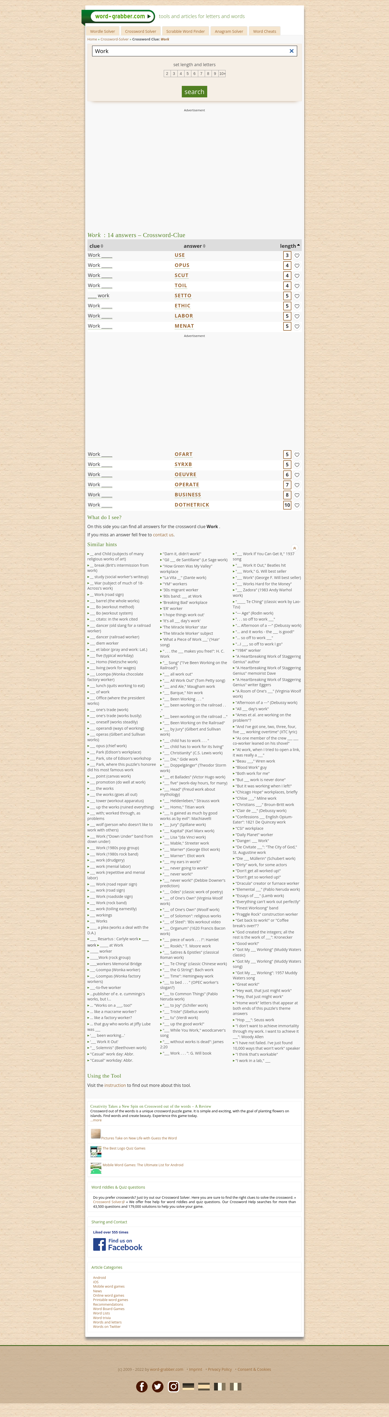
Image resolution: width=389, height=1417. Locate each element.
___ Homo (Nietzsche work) (114, 661)
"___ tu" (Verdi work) (180, 1017)
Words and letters (107, 1322)
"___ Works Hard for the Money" (264, 583)
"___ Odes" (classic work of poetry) (193, 891)
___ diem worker (104, 643)
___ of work (100, 691)
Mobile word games (109, 1286)
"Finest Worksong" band (257, 907)
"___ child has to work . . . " (186, 740)
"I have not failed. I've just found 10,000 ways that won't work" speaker (266, 1045)
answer (193, 246)
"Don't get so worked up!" (258, 877)
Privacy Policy (220, 1369)
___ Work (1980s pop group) (114, 847)
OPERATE (187, 484)
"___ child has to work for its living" (193, 746)
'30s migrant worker (180, 589)
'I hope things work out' (183, 614)
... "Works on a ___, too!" (111, 1005)
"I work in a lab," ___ (253, 1060)
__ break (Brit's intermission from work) (118, 568)
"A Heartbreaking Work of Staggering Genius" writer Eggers (267, 682)
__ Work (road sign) (107, 594)
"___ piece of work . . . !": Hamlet (191, 939)
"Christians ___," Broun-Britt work (265, 804)
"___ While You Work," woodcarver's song (193, 1033)
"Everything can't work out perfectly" (268, 901)
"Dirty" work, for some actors (261, 864)
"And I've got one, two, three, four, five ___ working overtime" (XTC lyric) (265, 729)
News (97, 1291)
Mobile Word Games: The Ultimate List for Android (143, 1165)
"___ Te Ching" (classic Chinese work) (195, 963)
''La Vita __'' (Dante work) (184, 577)
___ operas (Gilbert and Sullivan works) (116, 737)
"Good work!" (247, 943)
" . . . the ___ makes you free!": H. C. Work (192, 653)
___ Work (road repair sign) (113, 884)
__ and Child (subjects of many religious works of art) (115, 556)
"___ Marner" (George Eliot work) (191, 849)
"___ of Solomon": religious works (192, 915)
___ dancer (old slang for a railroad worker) (119, 628)
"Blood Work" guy (251, 767)
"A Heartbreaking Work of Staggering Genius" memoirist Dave (267, 670)
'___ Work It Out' (104, 1041)
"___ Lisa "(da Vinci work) (184, 837)
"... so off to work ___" (254, 637)
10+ (223, 73)
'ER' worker (173, 608)
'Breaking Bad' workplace (185, 602)
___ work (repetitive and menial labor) (116, 875)
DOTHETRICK (192, 504)
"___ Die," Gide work (180, 759)
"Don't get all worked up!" (258, 870)
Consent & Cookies (254, 1369)
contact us (163, 535)
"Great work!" (247, 984)
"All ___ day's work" (252, 708)
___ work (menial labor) (110, 866)
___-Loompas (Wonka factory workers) (114, 978)
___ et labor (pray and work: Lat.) (118, 649)
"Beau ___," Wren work (255, 761)
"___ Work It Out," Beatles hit (261, 565)
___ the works (102, 788)
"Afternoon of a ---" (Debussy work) (266, 702)
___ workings (101, 915)
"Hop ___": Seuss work (255, 1019)
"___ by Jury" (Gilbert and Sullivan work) (190, 731)
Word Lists (101, 1313)
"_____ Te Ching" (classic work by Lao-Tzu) (267, 604)
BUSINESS (188, 494)
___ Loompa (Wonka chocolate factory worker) (115, 676)
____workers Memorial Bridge (116, 963)
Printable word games (110, 1299)
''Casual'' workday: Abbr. (111, 1060)
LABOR (184, 315)
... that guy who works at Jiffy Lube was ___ (119, 1026)
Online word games (108, 1295)
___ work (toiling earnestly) (113, 908)
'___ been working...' (107, 1035)
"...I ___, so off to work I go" (259, 644)
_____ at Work (111, 945)
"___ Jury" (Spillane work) (184, 824)
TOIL (181, 285)
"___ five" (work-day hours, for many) (195, 782)
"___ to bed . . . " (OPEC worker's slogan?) (189, 985)
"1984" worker (248, 650)
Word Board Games (109, 1309)
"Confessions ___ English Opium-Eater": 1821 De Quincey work (263, 819)
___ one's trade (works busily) (116, 715)
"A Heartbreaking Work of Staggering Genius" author (267, 659)
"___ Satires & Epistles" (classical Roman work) (189, 955)
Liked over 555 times (110, 1232)
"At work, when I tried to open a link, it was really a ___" (266, 752)
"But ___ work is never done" (261, 779)
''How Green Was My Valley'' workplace (186, 568)
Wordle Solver (102, 31)
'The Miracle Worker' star (185, 627)
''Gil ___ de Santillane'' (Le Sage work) (195, 559)
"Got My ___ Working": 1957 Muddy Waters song (265, 975)
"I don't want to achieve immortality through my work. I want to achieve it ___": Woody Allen (266, 1031)
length (288, 246)
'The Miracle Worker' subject (188, 633)
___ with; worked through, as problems (114, 815)
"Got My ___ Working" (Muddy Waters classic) (267, 952)
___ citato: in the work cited (114, 619)
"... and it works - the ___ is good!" (265, 631)
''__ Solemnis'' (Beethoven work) (118, 1047)
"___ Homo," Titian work (184, 807)
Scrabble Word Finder (185, 31)
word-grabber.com (166, 1369)
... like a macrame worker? (113, 1011)
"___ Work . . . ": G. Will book (187, 1053)
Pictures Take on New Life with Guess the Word (133, 1138)
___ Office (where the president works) (116, 700)
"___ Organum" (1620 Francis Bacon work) (193, 931)
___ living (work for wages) (113, 667)
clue (95, 246)
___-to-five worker (105, 987)
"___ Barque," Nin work (183, 692)
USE (180, 255)
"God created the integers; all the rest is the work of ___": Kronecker (263, 934)
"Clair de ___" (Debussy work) (261, 810)
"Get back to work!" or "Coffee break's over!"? (261, 923)
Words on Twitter (107, 1326)
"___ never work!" (178, 874)
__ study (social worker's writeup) (119, 576)
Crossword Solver (140, 31)
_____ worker (101, 951)
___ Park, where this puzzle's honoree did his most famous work (121, 767)
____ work (99, 295)
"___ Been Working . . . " (183, 699)
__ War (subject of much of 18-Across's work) (115, 585)
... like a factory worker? (111, 1017)
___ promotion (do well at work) (117, 782)
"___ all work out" (178, 674)
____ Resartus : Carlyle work (114, 938)
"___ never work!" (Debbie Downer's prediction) (193, 883)
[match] (297, 255)
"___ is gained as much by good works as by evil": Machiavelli (189, 815)
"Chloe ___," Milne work (256, 798)
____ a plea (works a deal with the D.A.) (118, 930)
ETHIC (183, 305)
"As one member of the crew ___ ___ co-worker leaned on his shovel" (266, 740)
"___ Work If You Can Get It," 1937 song (264, 556)
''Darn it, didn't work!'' (182, 553)
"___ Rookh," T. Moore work (187, 945)
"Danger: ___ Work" (252, 840)
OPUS (182, 265)
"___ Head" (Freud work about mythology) (187, 792)
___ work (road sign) (107, 890)
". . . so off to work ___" (255, 619)
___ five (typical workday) (112, 655)
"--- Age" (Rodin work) (254, 613)
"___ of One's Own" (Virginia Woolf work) (191, 900)
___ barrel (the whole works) (114, 600)
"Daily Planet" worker (254, 834)
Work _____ (100, 255)
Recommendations (108, 1304)
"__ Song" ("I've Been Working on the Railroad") (193, 665)
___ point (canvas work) (110, 776)
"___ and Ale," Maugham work (189, 686)
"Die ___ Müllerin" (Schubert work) (266, 858)
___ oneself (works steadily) (114, 721)
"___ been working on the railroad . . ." (193, 707)
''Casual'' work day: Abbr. (112, 1054)
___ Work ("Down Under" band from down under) (120, 839)
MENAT (184, 325)
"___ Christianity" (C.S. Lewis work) (193, 752)
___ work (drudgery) (107, 860)
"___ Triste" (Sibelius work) (186, 1011)
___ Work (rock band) (108, 902)
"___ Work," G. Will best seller (261, 571)
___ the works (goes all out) (114, 794)
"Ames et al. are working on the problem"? (262, 717)
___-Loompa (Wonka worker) (115, 969)
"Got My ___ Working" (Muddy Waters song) (267, 964)
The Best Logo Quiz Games (124, 1148)
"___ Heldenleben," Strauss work (191, 800)
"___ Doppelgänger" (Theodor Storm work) (193, 768)
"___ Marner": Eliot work (184, 855)
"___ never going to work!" (185, 868)
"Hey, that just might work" (259, 996)
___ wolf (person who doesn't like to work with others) (120, 827)
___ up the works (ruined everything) (122, 807)
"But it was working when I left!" (264, 785)
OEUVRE (186, 474)
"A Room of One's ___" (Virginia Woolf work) (267, 693)
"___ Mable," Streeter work (186, 843)
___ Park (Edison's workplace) (115, 752)
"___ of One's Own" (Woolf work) (191, 909)
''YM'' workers (175, 583)
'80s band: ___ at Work (182, 596)
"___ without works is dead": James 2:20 (192, 1044)
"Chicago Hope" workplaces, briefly (267, 792)
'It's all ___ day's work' (182, 620)
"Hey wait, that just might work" (264, 990)
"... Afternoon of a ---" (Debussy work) (269, 625)
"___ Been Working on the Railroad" (194, 722)
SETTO (183, 295)
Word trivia (102, 1318)
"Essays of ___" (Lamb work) (260, 895)
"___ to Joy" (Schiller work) (185, 1005)
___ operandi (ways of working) (117, 728)
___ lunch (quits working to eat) (117, 685)
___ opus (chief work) (108, 745)
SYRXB (183, 464)
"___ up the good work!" (183, 1023)
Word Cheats (264, 31)
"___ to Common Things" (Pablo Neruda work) (189, 996)
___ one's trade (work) (109, 709)
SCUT (182, 275)
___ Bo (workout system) (111, 613)
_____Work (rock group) (110, 957)
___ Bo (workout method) (112, 606)
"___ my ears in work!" (182, 861)
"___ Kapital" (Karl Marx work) (189, 830)
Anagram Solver (229, 31)
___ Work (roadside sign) (111, 896)
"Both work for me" (253, 773)
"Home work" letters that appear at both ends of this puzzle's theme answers (265, 1008)
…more (96, 1120)
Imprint (195, 1369)
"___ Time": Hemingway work (188, 976)
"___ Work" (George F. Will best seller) (268, 577)
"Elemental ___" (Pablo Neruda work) (268, 889)
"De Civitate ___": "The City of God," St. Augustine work (265, 849)
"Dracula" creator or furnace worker (267, 883)
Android (99, 1277)
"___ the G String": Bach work (188, 969)
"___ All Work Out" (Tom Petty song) (194, 680)
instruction (115, 1085)
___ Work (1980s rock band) (114, 854)
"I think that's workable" (257, 1054)
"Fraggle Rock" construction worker (267, 914)
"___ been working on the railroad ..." (195, 716)
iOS (96, 1282)
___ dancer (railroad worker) (114, 636)
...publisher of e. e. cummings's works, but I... (116, 996)
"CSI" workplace (250, 828)
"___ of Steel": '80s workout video (192, 921)
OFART (184, 454)
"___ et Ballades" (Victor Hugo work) (194, 776)
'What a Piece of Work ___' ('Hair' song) (190, 642)
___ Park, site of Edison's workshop (120, 758)
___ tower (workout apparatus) (117, 800)
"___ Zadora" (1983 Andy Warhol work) (262, 592)
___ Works (98, 921)
